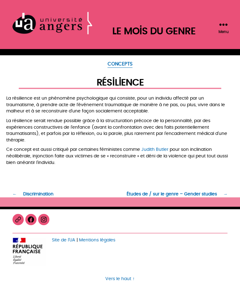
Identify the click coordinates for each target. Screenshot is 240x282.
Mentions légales (97, 240)
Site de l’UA (63, 240)
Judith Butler (154, 149)
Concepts (120, 65)
